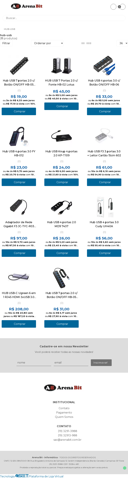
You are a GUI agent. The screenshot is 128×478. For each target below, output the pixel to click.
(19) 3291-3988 (67, 431)
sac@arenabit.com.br (68, 439)
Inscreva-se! (100, 362)
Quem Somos (64, 416)
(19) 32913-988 (67, 435)
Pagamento (64, 412)
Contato (64, 408)
